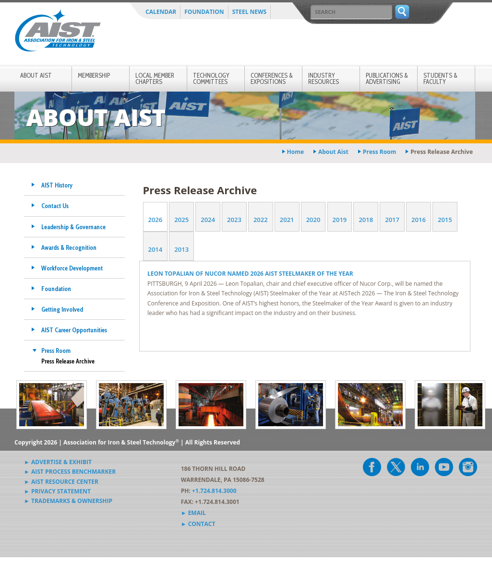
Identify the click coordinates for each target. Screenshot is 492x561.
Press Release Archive (68, 361)
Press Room (56, 350)
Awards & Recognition (68, 247)
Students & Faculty (440, 78)
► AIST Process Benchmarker (70, 472)
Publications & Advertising (387, 78)
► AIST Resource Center (61, 482)
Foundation (204, 12)
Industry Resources (323, 78)
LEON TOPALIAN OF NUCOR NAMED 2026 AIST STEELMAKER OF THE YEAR (251, 273)
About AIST (36, 75)
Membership (94, 75)
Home (295, 152)
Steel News (249, 12)
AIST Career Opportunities (74, 330)
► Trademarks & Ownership (68, 501)
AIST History (56, 185)
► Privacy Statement (57, 491)
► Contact (198, 524)
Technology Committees (211, 78)
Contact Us (55, 206)
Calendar (160, 12)
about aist (333, 152)
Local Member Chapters (154, 78)
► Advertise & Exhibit (58, 462)
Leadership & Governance (73, 227)
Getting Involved (62, 309)
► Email (193, 513)
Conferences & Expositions (272, 78)
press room (379, 152)
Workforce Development (72, 268)
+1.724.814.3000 (214, 491)
